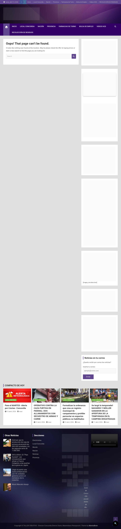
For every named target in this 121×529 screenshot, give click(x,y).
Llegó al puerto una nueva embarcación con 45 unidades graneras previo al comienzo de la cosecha (19, 475)
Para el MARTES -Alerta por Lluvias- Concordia (16, 406)
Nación (48, 2)
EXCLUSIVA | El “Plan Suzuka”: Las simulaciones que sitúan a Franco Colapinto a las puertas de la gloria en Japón (21, 460)
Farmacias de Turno (67, 2)
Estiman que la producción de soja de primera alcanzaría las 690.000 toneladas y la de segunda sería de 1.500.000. (20, 445)
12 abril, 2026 (39, 422)
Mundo (35, 447)
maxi (19, 411)
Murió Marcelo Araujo (20, 484)
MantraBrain (93, 526)
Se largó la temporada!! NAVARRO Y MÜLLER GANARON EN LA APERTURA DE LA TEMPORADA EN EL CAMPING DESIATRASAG (103, 412)
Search (74, 56)
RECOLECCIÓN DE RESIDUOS (108, 2)
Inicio (29, 2)
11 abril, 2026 (97, 422)
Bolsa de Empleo (81, 2)
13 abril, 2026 (10, 411)
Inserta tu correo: (89, 367)
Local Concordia (38, 2)
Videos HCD (93, 2)
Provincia (56, 2)
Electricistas (37, 440)
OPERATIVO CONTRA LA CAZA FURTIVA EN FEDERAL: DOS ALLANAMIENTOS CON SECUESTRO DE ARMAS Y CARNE (46, 412)
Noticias (35, 454)
